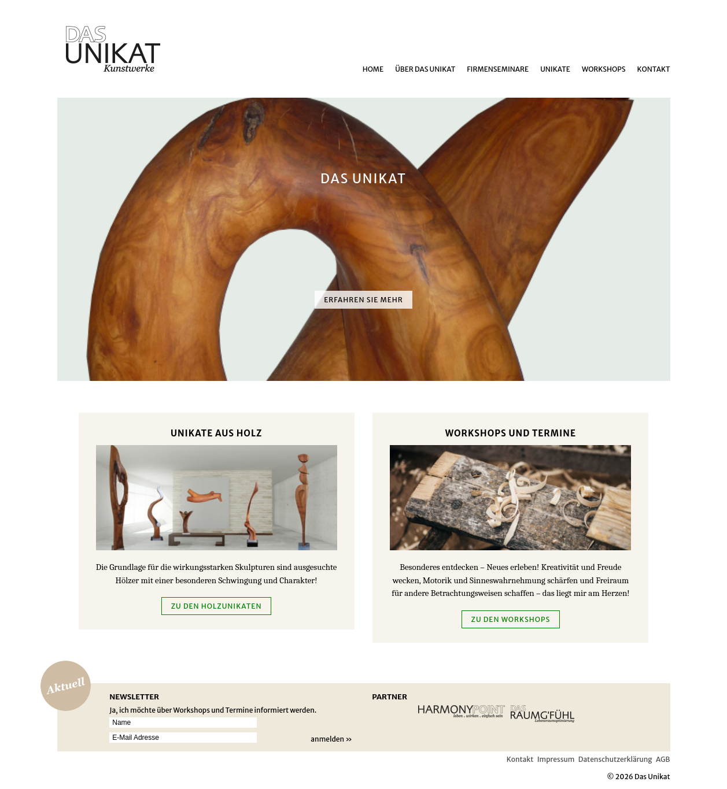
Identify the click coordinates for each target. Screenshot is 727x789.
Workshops (604, 69)
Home (373, 69)
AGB (663, 759)
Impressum (556, 759)
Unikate (555, 69)
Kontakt (653, 69)
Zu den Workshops (511, 619)
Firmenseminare (498, 69)
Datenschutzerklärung (615, 759)
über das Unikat (425, 69)
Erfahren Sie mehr (363, 299)
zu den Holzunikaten (216, 606)
